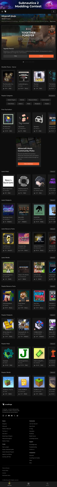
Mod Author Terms (6, 475)
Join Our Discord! (33, 423)
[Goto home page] (5, 11)
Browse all (52, 95)
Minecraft (4, 426)
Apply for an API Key (7, 454)
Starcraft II (4, 433)
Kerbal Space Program (7, 436)
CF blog (31, 428)
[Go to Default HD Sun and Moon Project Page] (39, 242)
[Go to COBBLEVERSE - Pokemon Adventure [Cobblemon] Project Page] (39, 328)
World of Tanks (5, 441)
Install (41, 56)
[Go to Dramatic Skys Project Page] (24, 242)
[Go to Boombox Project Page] (39, 122)
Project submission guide (8, 449)
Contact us (31, 449)
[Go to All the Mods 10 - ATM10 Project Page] (8, 328)
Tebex (30, 460)
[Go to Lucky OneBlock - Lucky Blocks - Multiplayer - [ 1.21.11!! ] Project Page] (24, 385)
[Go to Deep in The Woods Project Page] (24, 270)
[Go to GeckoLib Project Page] (8, 357)
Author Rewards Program (8, 451)
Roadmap (31, 433)
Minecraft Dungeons (7, 438)
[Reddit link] (17, 416)
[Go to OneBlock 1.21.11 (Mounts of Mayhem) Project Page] (39, 385)
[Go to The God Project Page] (39, 80)
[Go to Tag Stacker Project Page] (24, 122)
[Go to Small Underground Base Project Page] (8, 270)
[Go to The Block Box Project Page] (8, 122)
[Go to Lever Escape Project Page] (39, 270)
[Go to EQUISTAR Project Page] (39, 213)
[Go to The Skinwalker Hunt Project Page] (8, 80)
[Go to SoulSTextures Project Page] (8, 242)
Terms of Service (5, 468)
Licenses (4, 473)
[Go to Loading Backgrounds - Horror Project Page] (24, 80)
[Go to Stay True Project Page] (39, 299)
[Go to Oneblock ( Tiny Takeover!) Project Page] (8, 385)
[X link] (14, 416)
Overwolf (31, 455)
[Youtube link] (9, 416)
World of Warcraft (6, 428)
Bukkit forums (32, 436)
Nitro (30, 462)
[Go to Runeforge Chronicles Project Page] (8, 213)
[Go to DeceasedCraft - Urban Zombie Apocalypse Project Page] (24, 328)
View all (53, 171)
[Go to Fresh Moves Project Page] (24, 299)
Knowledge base (33, 444)
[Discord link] (12, 416)
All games (4, 423)
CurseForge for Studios (34, 458)
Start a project (5, 447)
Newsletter (31, 431)
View (15, 56)
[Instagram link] (3, 416)
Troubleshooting (33, 447)
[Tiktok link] (6, 416)
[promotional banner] (28, 4)
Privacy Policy (5, 470)
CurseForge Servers (33, 438)
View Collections (28, 163)
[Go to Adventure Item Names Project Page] (24, 184)
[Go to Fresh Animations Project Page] (8, 299)
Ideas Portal (32, 426)
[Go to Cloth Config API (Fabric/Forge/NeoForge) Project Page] (39, 357)
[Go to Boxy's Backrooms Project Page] (8, 184)
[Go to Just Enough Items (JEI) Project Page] (24, 357)
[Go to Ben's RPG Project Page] (24, 213)
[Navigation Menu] (2, 11)
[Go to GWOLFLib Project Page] (39, 184)
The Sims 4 (4, 431)
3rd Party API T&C (6, 456)
